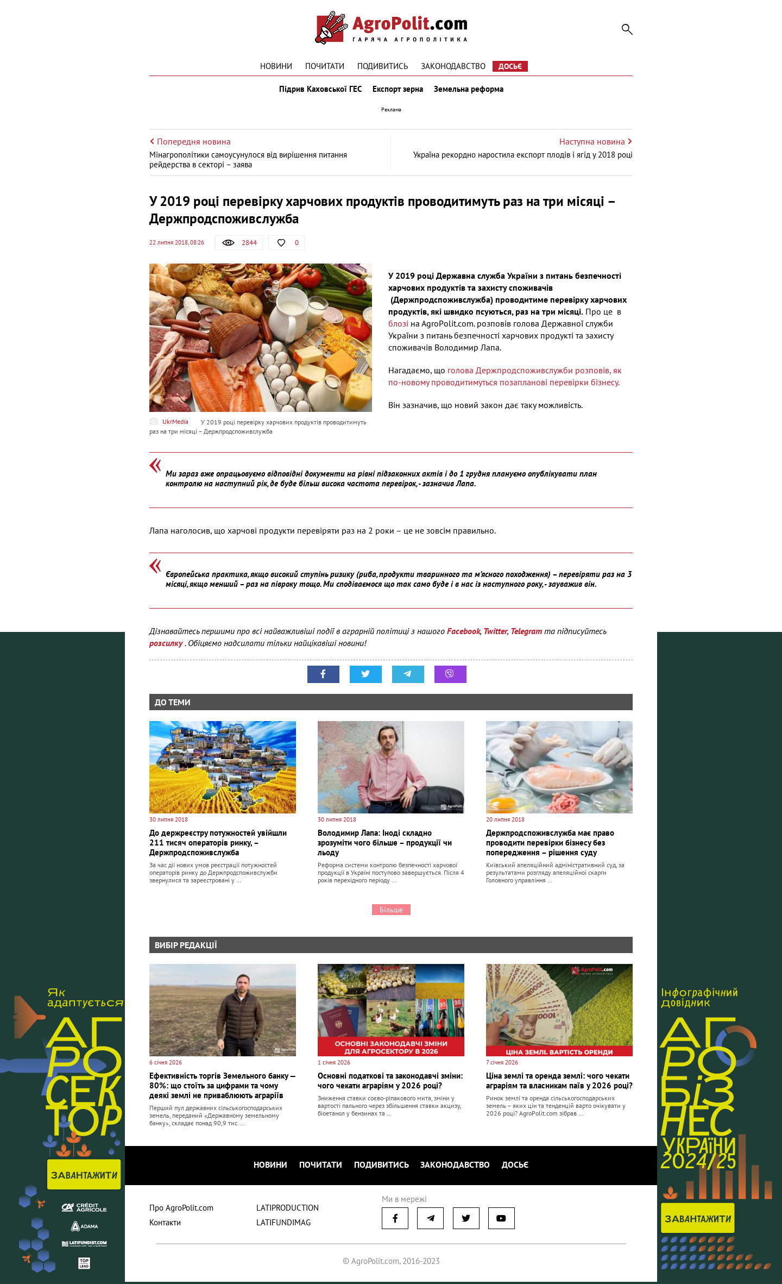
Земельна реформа (471, 91)
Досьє (510, 66)
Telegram (526, 635)
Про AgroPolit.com (181, 1210)
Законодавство (453, 66)
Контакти (165, 1224)
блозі (398, 328)
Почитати (324, 66)
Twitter (495, 635)
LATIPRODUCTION (287, 1210)
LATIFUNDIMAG (283, 1224)
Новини (276, 66)
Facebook (463, 635)
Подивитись (382, 66)
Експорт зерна (398, 91)
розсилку (167, 647)
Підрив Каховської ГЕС (318, 91)
